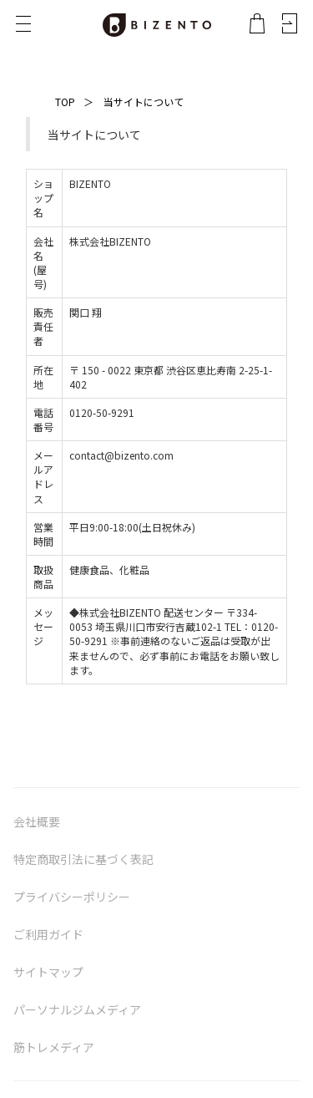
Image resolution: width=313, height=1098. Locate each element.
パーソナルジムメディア (77, 1009)
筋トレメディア (53, 1047)
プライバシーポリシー (71, 896)
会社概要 (36, 821)
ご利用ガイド (48, 934)
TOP (65, 101)
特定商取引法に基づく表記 (83, 859)
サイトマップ (48, 971)
